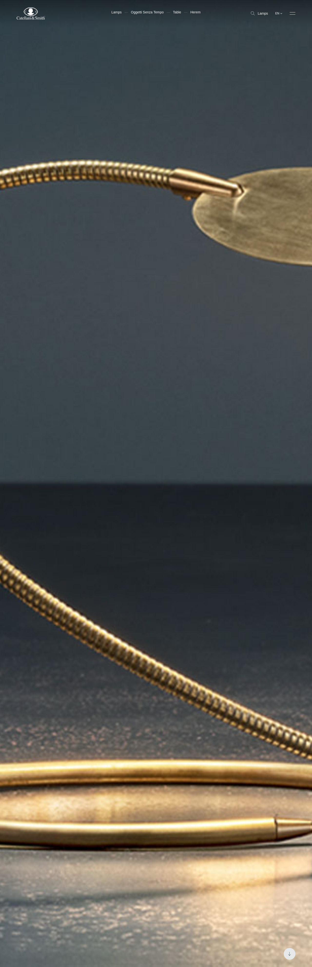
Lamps (259, 13)
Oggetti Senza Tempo (147, 12)
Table (177, 12)
